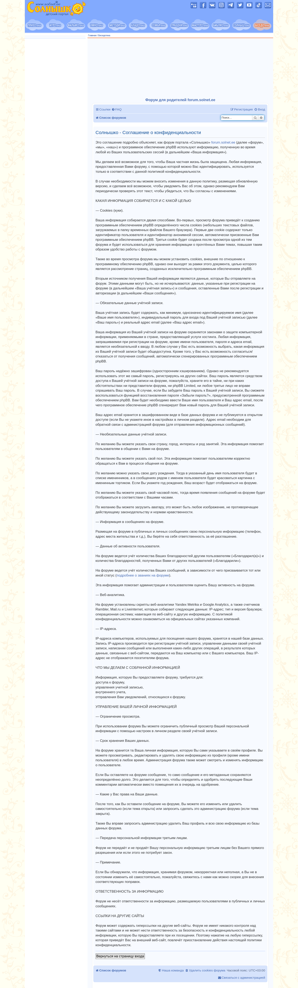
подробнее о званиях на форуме (143, 575)
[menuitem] (117, 109)
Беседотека (104, 35)
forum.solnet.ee (223, 142)
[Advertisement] (180, 68)
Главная (92, 35)
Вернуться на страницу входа (120, 956)
